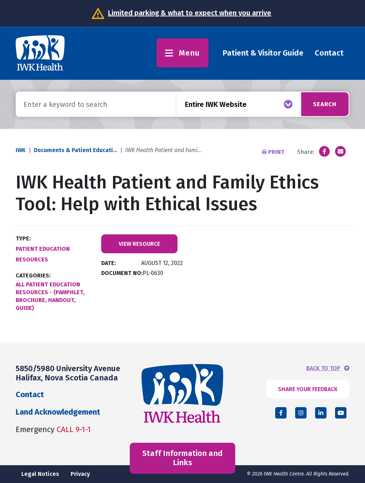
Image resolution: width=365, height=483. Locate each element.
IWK (21, 150)
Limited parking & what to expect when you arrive (189, 13)
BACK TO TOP (323, 368)
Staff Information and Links (182, 457)
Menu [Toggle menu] (182, 53)
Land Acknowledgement (58, 412)
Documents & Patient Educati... (75, 150)
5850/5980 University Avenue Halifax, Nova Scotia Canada (68, 373)
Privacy (80, 474)
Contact (329, 53)
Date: (108, 263)
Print (274, 152)
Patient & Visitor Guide (262, 53)
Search (322, 104)
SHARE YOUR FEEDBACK (308, 389)
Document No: (122, 273)
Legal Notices (40, 474)
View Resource (139, 243)
